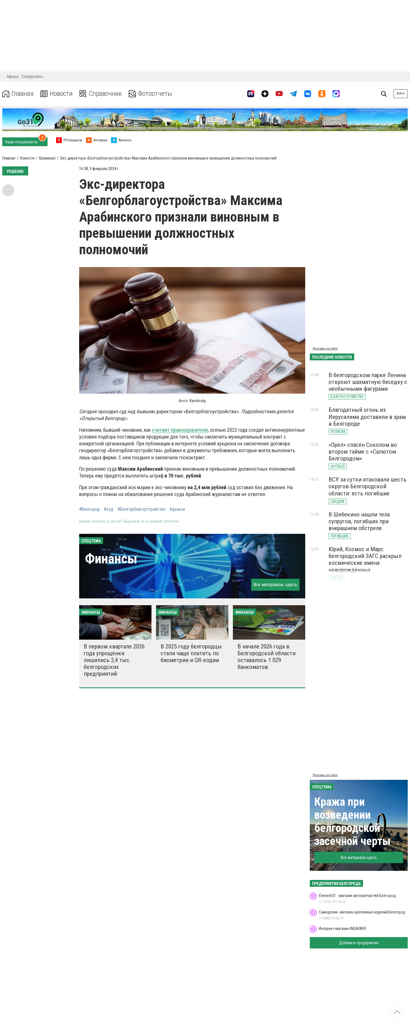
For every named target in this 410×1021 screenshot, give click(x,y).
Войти (401, 93)
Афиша (12, 76)
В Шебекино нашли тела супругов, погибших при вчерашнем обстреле (359, 521)
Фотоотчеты (150, 94)
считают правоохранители (180, 430)
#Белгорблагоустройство (141, 509)
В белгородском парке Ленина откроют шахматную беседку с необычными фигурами (368, 382)
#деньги (177, 509)
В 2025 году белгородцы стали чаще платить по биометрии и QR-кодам (191, 653)
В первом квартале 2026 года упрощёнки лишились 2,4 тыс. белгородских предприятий (114, 660)
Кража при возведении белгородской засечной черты (352, 821)
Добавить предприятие (359, 943)
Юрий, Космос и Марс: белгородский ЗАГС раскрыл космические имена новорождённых (365, 559)
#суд (108, 509)
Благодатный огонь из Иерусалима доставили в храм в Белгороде (367, 416)
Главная (18, 94)
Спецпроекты (32, 76)
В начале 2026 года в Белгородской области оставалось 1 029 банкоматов (266, 656)
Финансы (111, 559)
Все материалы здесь (275, 584)
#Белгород (89, 509)
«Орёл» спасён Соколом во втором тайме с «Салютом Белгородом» (363, 451)
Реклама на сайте (325, 348)
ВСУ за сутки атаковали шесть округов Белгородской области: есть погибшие (368, 486)
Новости (56, 94)
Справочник (100, 94)
